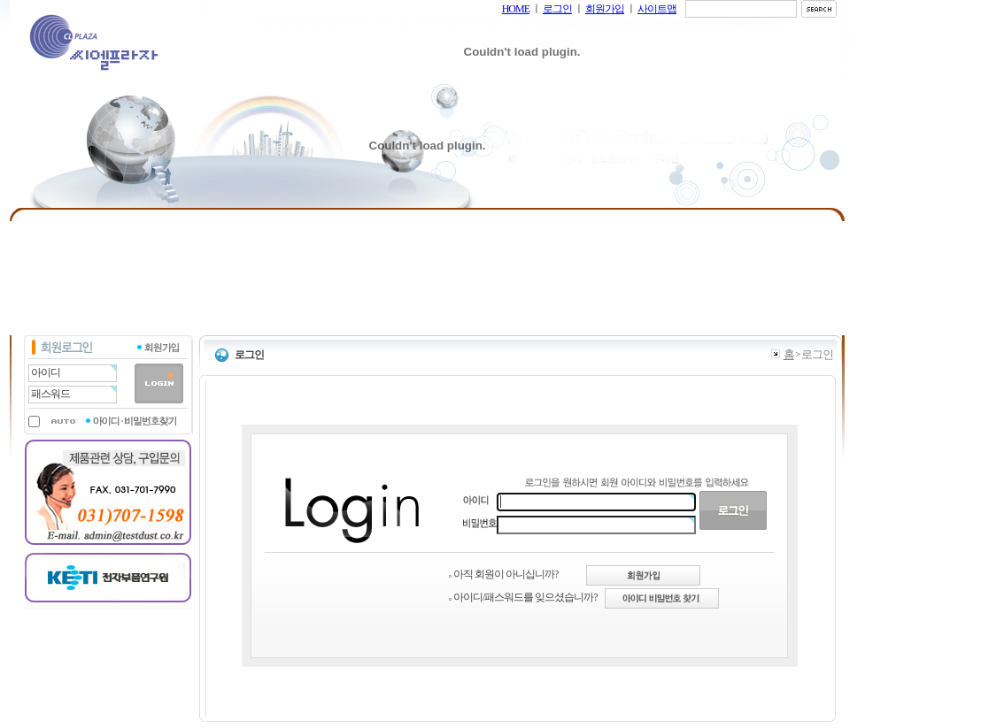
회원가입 (604, 9)
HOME (515, 9)
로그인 (557, 9)
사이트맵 (656, 9)
